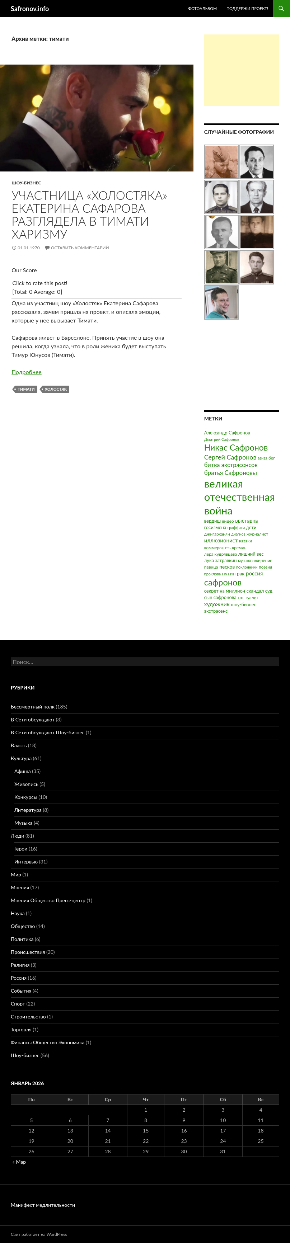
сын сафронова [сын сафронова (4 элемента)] (220, 597)
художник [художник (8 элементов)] (217, 604)
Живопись (26, 784)
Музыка (23, 823)
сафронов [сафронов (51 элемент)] (223, 582)
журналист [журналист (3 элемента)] (257, 534)
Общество (23, 926)
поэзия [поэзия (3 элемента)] (265, 567)
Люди (17, 836)
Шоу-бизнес (26, 182)
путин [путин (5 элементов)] (229, 573)
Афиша (22, 771)
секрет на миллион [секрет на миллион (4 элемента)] (224, 591)
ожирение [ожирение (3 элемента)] (262, 560)
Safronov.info (30, 9)
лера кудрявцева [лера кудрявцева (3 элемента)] (220, 554)
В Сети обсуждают (33, 719)
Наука (18, 913)
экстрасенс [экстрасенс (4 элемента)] (216, 611)
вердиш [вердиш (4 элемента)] (212, 521)
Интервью (26, 861)
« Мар (19, 1162)
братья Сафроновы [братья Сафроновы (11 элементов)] (230, 472)
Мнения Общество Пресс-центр (48, 900)
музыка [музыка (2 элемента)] (244, 560)
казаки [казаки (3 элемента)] (245, 540)
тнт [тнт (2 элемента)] (241, 597)
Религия (20, 965)
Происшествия (28, 952)
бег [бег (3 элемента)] (271, 458)
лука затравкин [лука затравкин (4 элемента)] (220, 560)
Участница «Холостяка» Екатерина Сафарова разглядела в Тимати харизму (89, 214)
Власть (19, 745)
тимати (26, 389)
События (21, 991)
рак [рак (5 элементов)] (241, 573)
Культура (21, 758)
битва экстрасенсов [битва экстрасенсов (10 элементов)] (231, 465)
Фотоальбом (202, 8)
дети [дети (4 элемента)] (251, 527)
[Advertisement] (241, 70)
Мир (16, 874)
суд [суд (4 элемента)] (268, 591)
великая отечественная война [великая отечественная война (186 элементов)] (239, 497)
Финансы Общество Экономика (47, 1042)
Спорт (18, 1003)
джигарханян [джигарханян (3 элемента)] (217, 534)
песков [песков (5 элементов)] (227, 567)
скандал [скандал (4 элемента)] (255, 591)
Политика (22, 939)
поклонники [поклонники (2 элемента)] (247, 567)
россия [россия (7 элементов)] (254, 573)
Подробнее (26, 371)
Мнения (20, 887)
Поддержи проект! (247, 8)
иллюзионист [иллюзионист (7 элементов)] (221, 540)
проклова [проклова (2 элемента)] (212, 573)
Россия (19, 978)
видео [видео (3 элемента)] (228, 521)
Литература (28, 810)
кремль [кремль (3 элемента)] (239, 547)
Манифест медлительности (43, 1205)
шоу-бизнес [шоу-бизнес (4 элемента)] (243, 604)
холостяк (56, 389)
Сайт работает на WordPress (39, 1234)
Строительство (28, 1016)
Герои (20, 849)
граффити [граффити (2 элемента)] (236, 527)
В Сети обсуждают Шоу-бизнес (47, 732)
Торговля (21, 1029)
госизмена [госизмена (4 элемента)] (215, 527)
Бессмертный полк (33, 706)
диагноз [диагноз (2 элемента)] (238, 534)
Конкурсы (25, 797)
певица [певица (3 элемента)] (211, 567)
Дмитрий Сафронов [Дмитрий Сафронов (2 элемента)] (221, 439)
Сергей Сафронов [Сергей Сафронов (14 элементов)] (230, 457)
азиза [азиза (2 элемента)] (262, 458)
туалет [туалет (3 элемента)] (251, 597)
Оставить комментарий (80, 247)
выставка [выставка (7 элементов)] (246, 520)
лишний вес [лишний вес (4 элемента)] (251, 554)
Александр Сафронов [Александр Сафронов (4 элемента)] (227, 432)
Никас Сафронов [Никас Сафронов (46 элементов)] (236, 447)
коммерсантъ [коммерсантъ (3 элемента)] (217, 547)
